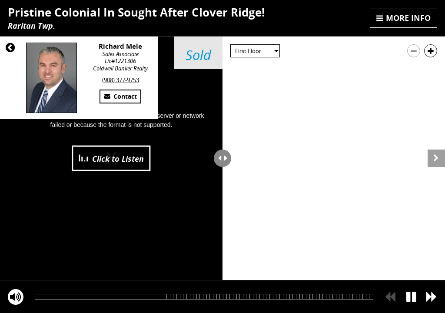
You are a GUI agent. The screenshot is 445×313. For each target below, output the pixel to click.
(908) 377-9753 (120, 80)
